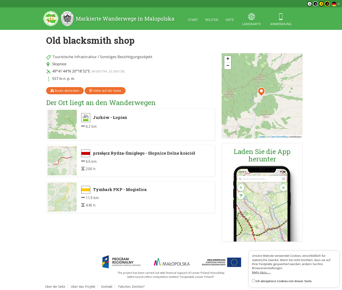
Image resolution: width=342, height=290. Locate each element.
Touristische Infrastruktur (74, 56)
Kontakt (106, 286)
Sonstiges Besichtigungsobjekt (126, 56)
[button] (261, 91)
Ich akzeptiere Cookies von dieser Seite (284, 281)
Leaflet (262, 136)
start (193, 20)
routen (211, 20)
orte (229, 20)
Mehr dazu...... (261, 272)
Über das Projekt (83, 286)
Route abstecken (65, 90)
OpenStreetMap (279, 136)
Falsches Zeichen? (131, 286)
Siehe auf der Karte (105, 90)
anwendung (280, 19)
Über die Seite (55, 286)
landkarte (251, 19)
